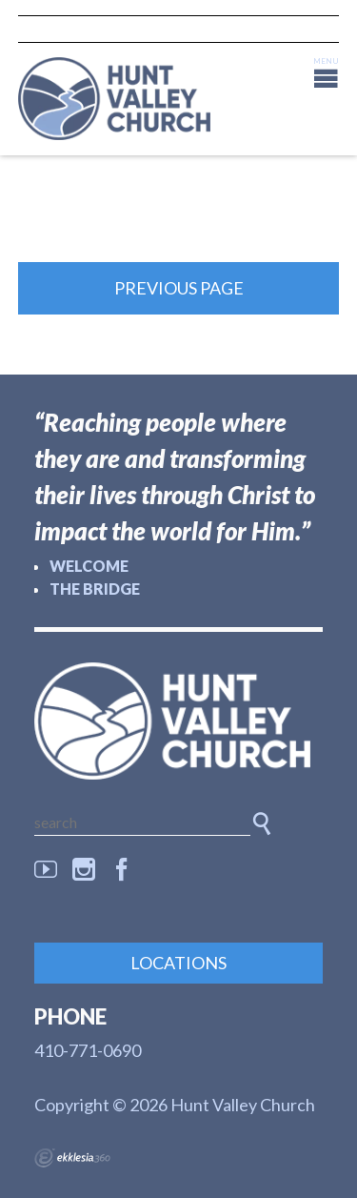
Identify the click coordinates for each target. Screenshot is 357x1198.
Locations (178, 962)
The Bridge (95, 588)
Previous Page (179, 287)
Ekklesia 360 (72, 1158)
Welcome (89, 566)
